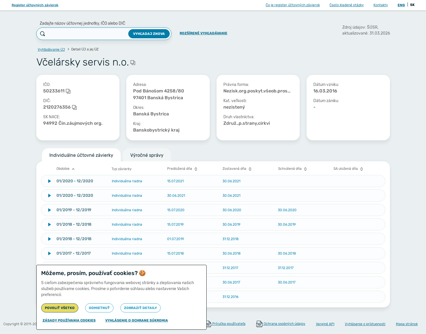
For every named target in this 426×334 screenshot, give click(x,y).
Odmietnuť (99, 308)
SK (412, 5)
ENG (401, 5)
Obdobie (66, 169)
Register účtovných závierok (35, 5)
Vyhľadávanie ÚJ (51, 50)
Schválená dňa (293, 169)
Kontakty (380, 5)
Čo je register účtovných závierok (293, 5)
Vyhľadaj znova (149, 34)
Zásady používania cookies (69, 320)
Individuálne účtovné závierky (81, 155)
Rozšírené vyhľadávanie (203, 33)
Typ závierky (122, 169)
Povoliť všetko (60, 308)
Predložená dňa (183, 169)
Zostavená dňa (238, 169)
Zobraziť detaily (140, 308)
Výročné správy (146, 155)
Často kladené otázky (347, 5)
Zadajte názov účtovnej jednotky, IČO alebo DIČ (82, 23)
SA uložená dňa (348, 169)
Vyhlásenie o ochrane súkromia (136, 320)
